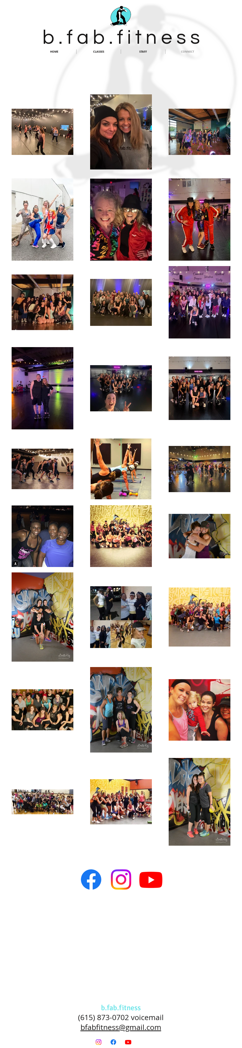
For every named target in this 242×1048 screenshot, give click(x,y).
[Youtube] (150, 879)
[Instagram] (121, 879)
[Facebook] (91, 879)
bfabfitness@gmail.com (121, 1027)
